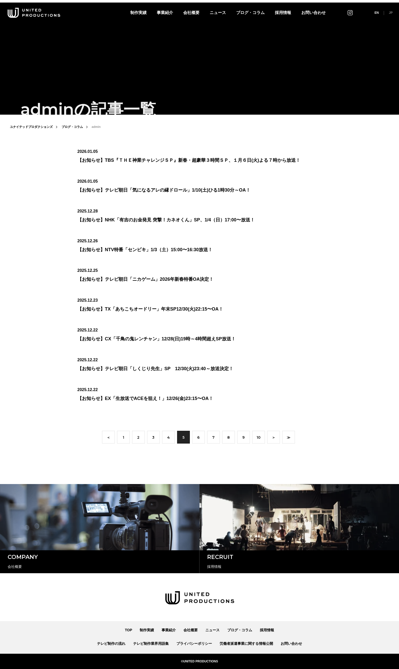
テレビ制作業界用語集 (151, 643)
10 (258, 438)
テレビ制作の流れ (111, 643)
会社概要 (191, 12)
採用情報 (283, 12)
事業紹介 (165, 12)
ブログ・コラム (250, 12)
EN (377, 13)
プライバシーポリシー (194, 643)
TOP (128, 630)
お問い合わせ (313, 12)
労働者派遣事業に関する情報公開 (246, 643)
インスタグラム (350, 12)
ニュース (218, 12)
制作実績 (138, 12)
